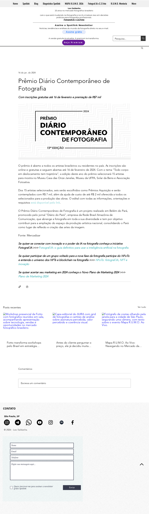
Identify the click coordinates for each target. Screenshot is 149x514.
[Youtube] (40, 422)
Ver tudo (142, 307)
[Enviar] (72, 487)
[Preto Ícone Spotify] (61, 422)
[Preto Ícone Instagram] (51, 422)
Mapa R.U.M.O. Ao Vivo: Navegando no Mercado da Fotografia (122, 344)
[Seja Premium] (73, 42)
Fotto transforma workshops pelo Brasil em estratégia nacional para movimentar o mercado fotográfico (24, 344)
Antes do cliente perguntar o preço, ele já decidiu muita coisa (73, 344)
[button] (142, 48)
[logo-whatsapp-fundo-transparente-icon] (29, 422)
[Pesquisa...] (124, 39)
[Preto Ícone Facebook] (72, 422)
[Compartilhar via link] (19, 286)
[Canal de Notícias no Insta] (7, 422)
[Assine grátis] (74, 32)
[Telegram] (18, 422)
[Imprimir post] (27, 286)
